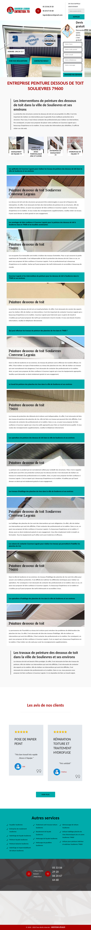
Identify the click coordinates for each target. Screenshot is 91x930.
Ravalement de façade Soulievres (43, 833)
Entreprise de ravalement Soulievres (18, 830)
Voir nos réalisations (18, 61)
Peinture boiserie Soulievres (19, 844)
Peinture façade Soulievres (18, 840)
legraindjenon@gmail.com (52, 15)
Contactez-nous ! (41, 61)
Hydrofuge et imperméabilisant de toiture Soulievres (20, 849)
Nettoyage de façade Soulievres (46, 838)
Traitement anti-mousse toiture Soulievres (46, 826)
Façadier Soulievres (16, 825)
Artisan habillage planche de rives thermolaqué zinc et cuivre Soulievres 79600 (73, 834)
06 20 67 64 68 (48, 11)
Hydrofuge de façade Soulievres (20, 836)
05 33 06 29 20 (48, 7)
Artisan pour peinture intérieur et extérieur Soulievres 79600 (73, 842)
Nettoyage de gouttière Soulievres (44, 844)
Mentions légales (58, 927)
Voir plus (45, 794)
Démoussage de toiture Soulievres (70, 826)
